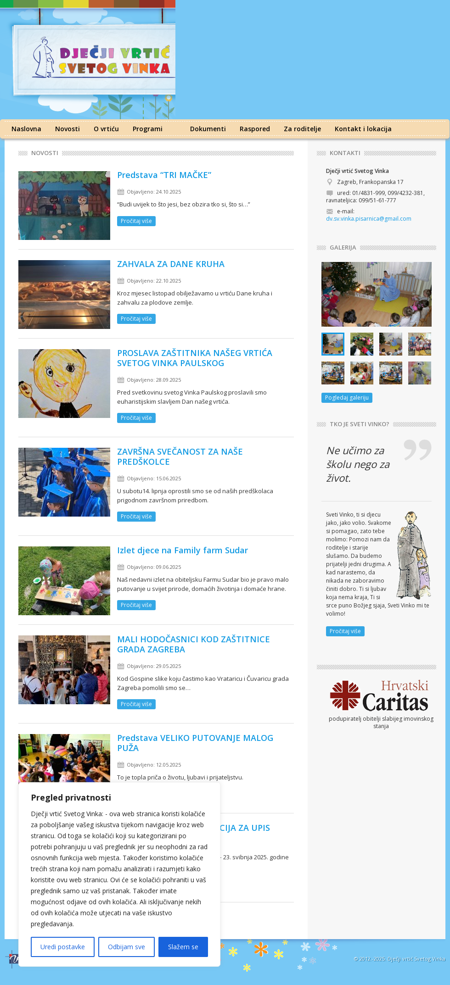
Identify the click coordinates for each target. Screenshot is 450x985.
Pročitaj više (136, 221)
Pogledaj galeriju (347, 397)
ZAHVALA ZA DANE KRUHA (171, 263)
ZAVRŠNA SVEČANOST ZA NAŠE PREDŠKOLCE (180, 456)
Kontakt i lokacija (363, 128)
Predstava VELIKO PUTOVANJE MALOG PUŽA (195, 742)
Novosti (67, 128)
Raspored (255, 128)
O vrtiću (106, 128)
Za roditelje (302, 128)
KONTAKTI (345, 153)
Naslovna (26, 128)
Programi (148, 128)
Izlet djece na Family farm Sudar (182, 550)
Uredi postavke (62, 946)
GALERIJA (343, 247)
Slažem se (183, 946)
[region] (119, 874)
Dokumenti (208, 128)
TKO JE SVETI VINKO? (359, 424)
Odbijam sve (126, 946)
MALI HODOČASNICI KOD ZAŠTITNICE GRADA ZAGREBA (193, 644)
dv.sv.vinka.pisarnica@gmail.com (368, 219)
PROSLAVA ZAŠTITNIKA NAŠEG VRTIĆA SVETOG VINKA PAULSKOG (194, 357)
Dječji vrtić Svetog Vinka (416, 958)
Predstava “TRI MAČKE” (164, 174)
